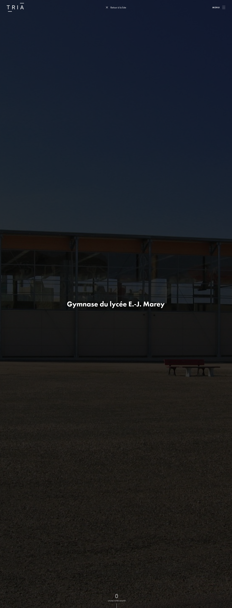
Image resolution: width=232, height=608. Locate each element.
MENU (216, 7)
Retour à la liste (118, 7)
